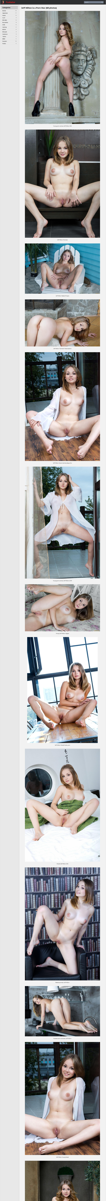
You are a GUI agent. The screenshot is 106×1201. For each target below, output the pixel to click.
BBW (3, 39)
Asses (4, 15)
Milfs (3, 25)
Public (4, 43)
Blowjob (4, 32)
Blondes (4, 20)
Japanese (5, 13)
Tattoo (4, 36)
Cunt (3, 17)
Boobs (4, 10)
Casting (4, 27)
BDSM (4, 29)
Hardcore (4, 34)
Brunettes (5, 22)
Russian (4, 41)
